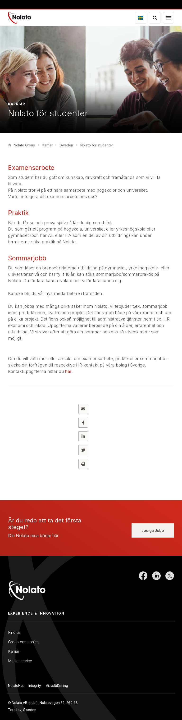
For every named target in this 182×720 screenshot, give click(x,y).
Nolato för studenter (96, 145)
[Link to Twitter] (169, 587)
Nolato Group (24, 145)
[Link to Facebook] (143, 587)
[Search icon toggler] (154, 17)
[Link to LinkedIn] (156, 587)
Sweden (66, 145)
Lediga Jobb (152, 530)
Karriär (47, 145)
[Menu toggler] (168, 17)
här (68, 371)
